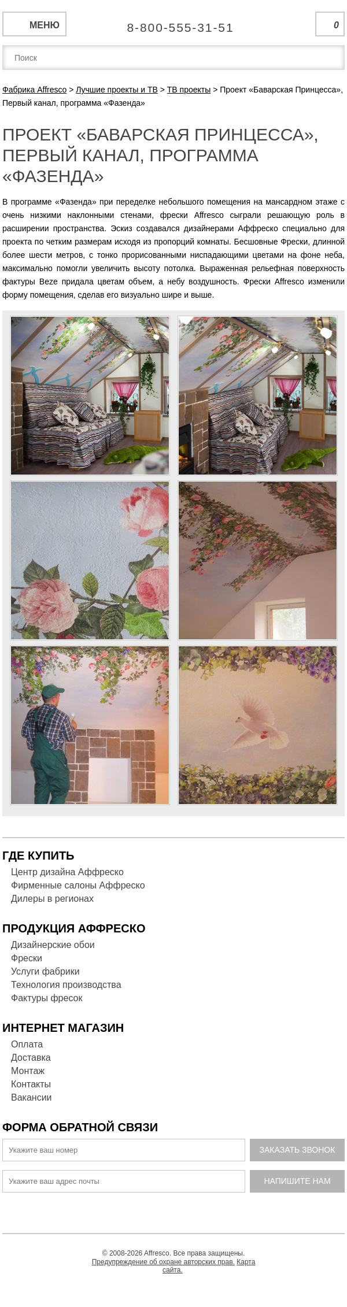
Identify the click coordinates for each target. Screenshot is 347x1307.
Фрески (26, 958)
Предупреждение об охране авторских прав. (163, 1262)
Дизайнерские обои (53, 945)
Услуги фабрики (45, 971)
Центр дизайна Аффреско (67, 872)
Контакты (31, 1084)
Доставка (31, 1057)
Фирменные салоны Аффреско (78, 885)
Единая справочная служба (173, 23)
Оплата (27, 1044)
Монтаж (28, 1071)
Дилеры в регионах (52, 899)
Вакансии (31, 1097)
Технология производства (66, 985)
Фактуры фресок (46, 998)
